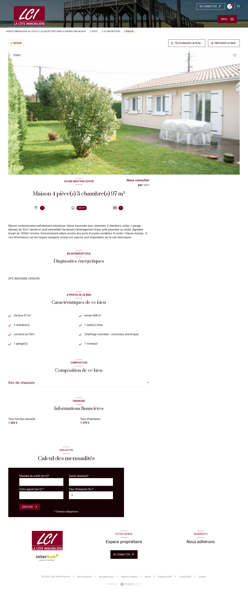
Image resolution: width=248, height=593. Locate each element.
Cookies (202, 577)
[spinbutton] (91, 495)
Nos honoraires (84, 577)
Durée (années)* (79, 476)
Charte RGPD (185, 577)
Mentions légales (129, 577)
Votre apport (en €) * (31, 489)
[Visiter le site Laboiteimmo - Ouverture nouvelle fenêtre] (129, 584)
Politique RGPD (165, 577)
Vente (94, 31)
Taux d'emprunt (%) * (81, 489)
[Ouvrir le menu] (227, 19)
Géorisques (124, 237)
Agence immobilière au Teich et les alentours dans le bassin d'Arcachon (46, 31)
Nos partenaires (106, 577)
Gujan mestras (112, 31)
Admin (148, 577)
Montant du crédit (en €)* (34, 476)
